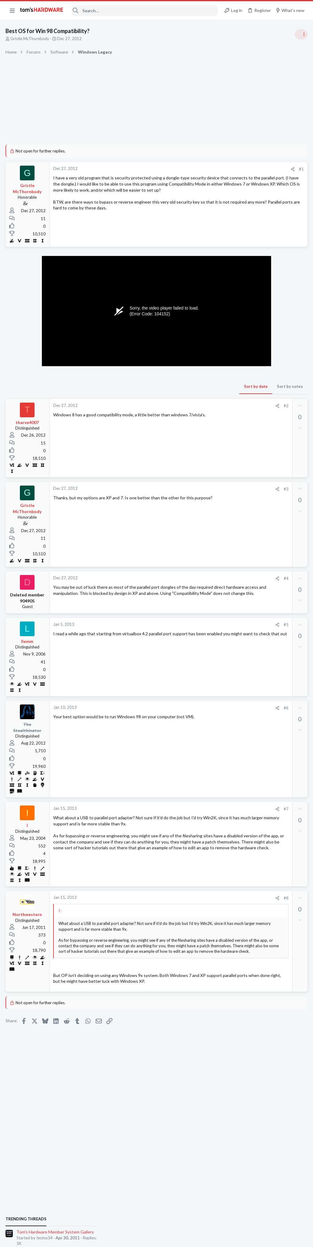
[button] (12, 10)
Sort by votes (191, 386)
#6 (187, 710)
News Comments (241, 443)
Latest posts (229, 637)
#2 (187, 405)
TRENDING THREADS (235, 331)
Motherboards (239, 703)
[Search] (145, 10)
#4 (187, 578)
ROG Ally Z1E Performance (261, 716)
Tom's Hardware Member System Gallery (265, 344)
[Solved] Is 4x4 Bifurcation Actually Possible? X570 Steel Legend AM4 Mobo (262, 812)
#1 (203, 169)
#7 (187, 811)
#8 (187, 900)
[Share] (194, 169)
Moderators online (237, 874)
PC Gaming (236, 396)
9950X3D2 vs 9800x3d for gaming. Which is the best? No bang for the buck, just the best (263, 656)
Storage (233, 763)
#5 (187, 627)
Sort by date (157, 386)
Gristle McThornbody (30, 38)
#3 (187, 488)
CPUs (231, 673)
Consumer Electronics (245, 727)
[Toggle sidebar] (300, 34)
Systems (233, 361)
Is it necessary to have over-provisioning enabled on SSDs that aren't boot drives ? (265, 746)
